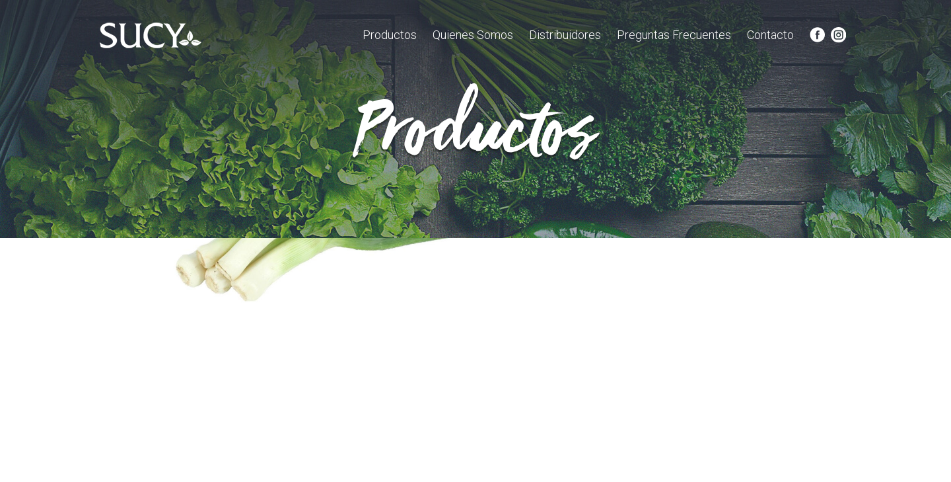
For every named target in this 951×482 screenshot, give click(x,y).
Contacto (770, 35)
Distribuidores (565, 35)
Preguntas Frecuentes (674, 35)
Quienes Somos (473, 35)
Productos (390, 35)
